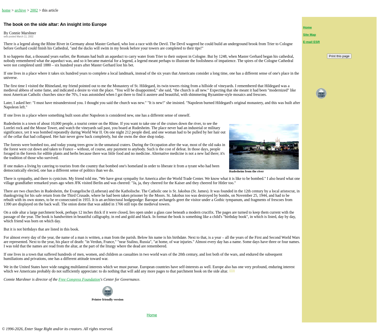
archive (20, 10)
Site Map (309, 34)
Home (307, 27)
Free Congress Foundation (79, 279)
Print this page (339, 56)
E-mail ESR (311, 42)
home (6, 10)
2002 (34, 10)
